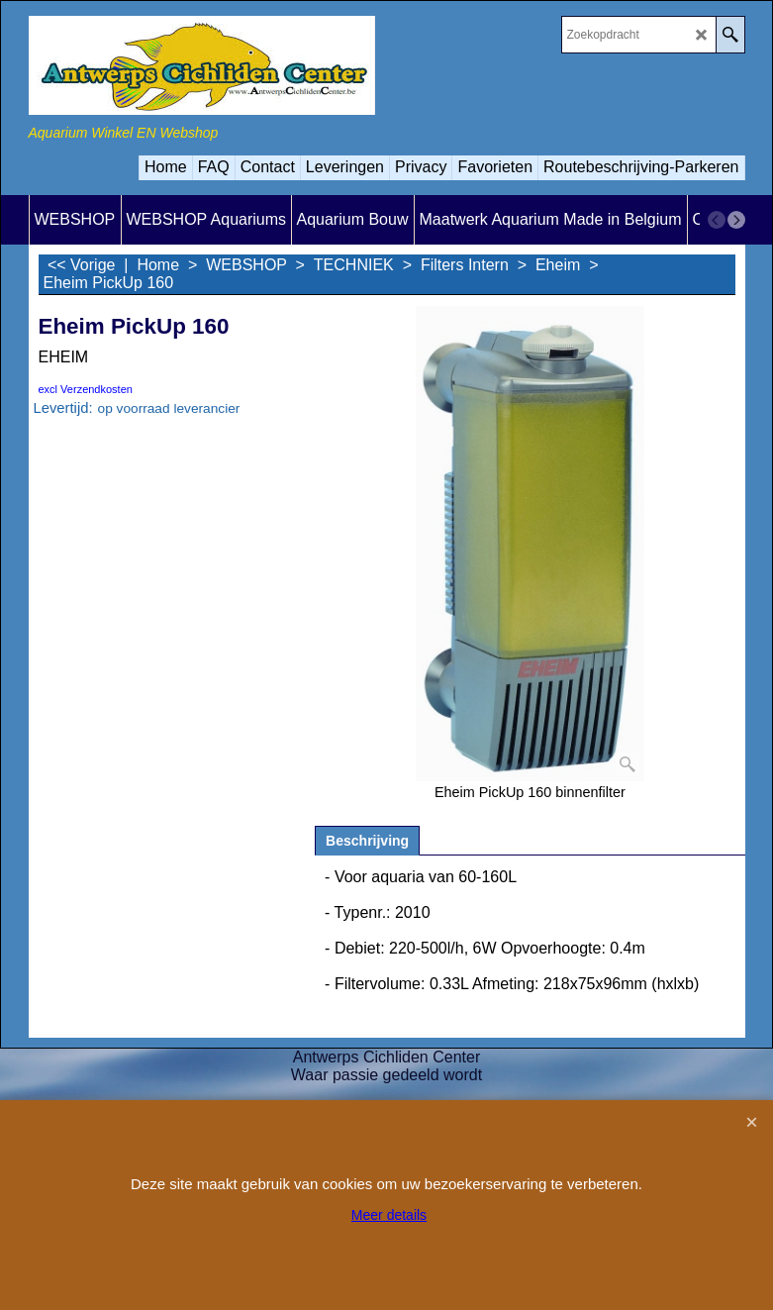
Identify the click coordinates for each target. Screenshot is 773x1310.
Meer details (389, 1215)
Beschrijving (367, 841)
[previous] (716, 220)
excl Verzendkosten (86, 389)
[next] (736, 220)
